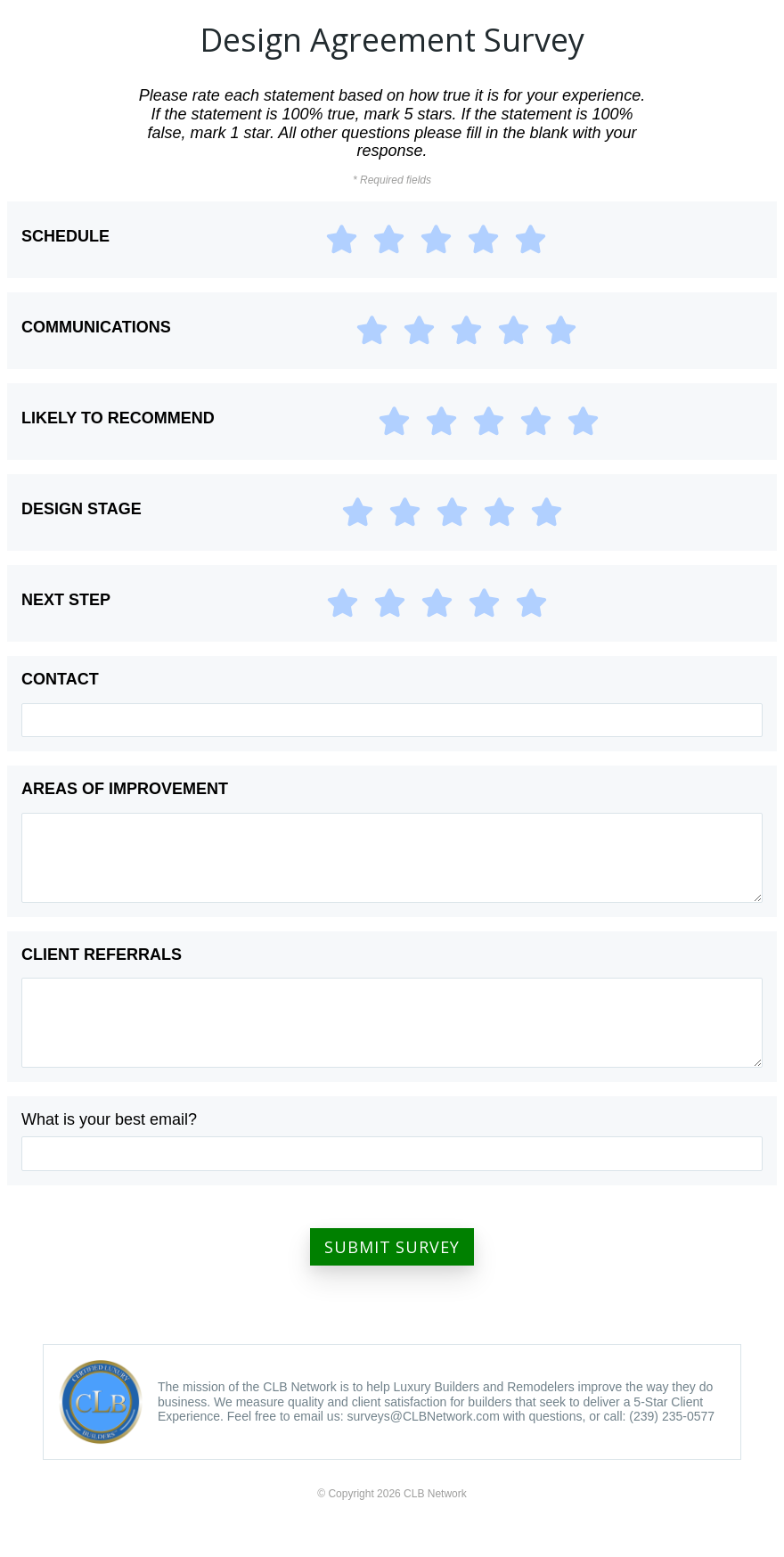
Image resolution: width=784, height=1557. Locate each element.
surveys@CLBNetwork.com (423, 1416)
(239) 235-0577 (672, 1416)
